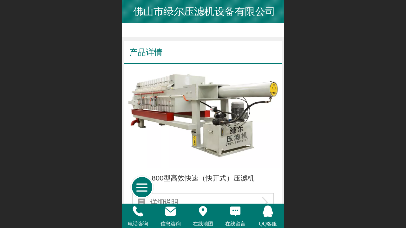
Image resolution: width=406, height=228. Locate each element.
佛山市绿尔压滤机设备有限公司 (203, 11)
